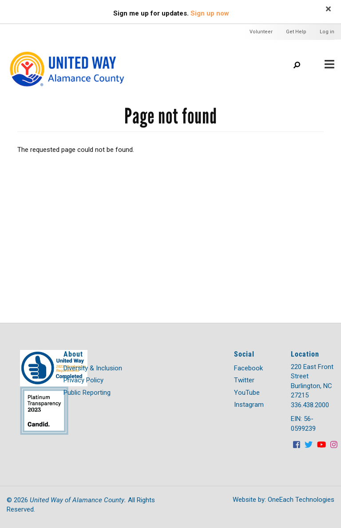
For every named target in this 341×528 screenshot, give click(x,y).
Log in (327, 32)
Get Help (296, 32)
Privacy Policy (83, 380)
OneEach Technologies (301, 500)
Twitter (244, 380)
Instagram (249, 405)
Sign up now (209, 13)
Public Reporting (87, 393)
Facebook (248, 368)
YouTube (247, 393)
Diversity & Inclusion (92, 368)
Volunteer (261, 32)
